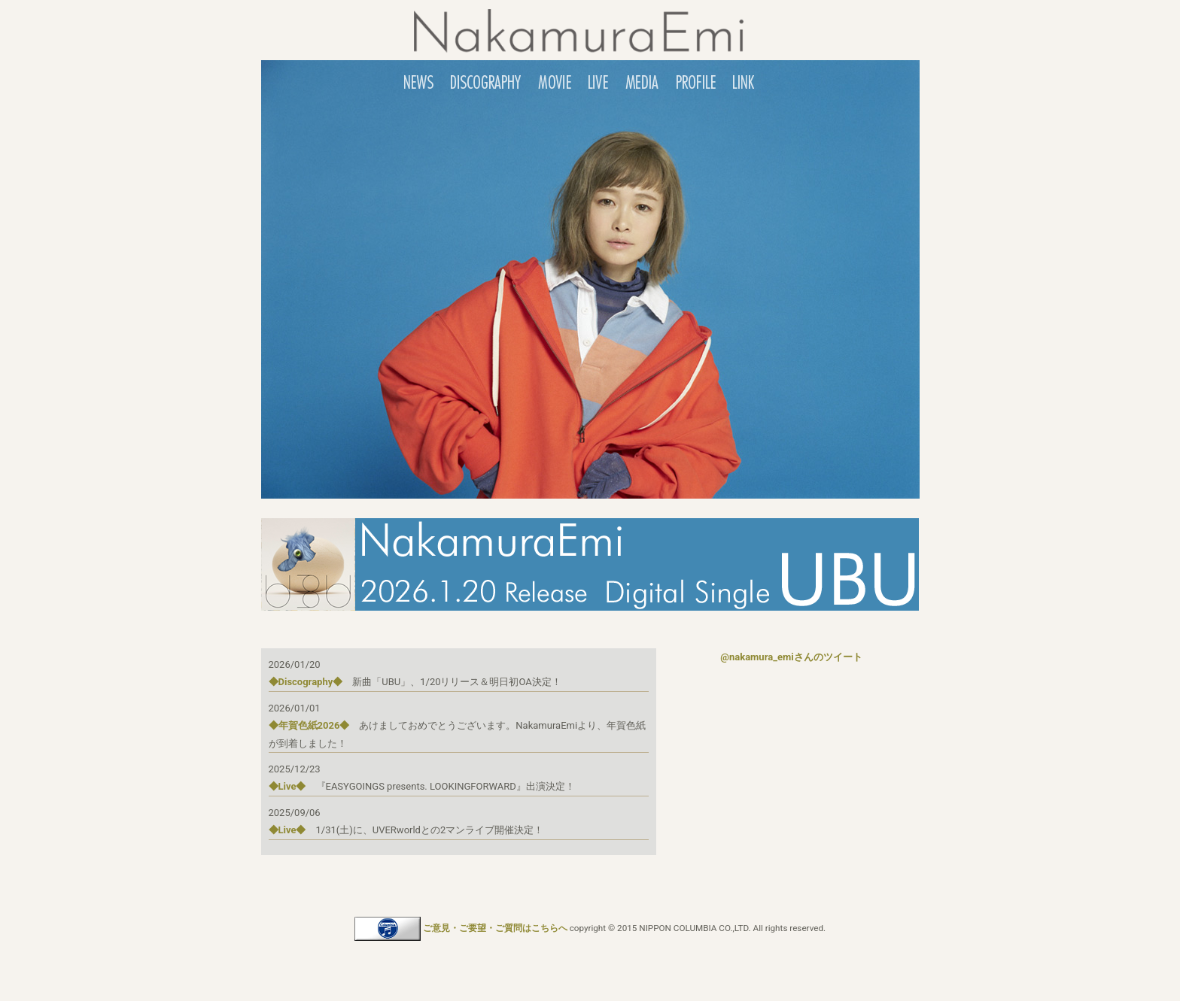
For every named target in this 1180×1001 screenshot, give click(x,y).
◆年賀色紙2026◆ (309, 725)
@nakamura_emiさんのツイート (791, 657)
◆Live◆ (287, 786)
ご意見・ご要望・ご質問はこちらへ (495, 928)
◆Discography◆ (306, 681)
